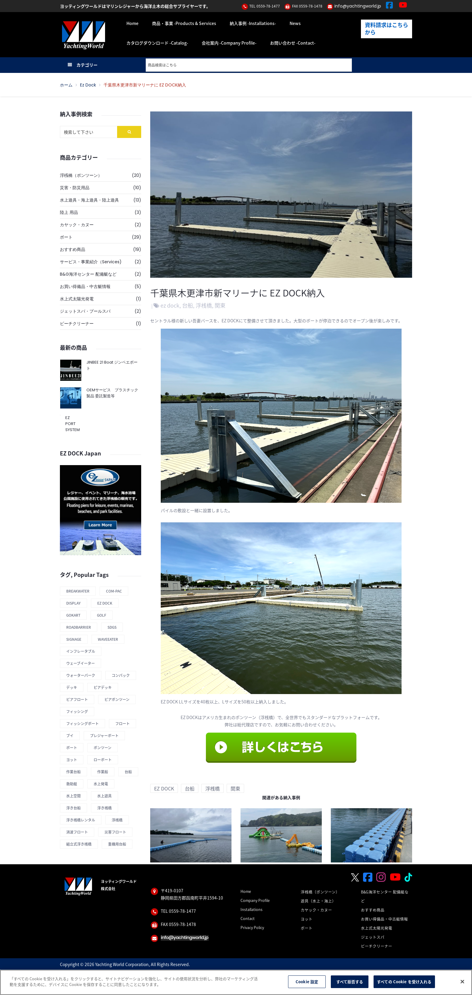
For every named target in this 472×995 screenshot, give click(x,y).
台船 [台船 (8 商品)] (128, 771)
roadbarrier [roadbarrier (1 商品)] (78, 627)
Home (246, 891)
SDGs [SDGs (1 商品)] (111, 627)
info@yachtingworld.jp (357, 6)
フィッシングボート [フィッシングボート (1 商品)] (82, 723)
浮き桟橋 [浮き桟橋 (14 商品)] (104, 808)
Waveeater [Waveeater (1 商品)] (108, 639)
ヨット (306, 919)
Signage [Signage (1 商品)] (73, 639)
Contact (248, 918)
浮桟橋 (204, 305)
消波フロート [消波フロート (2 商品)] (77, 832)
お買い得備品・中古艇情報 (85, 286)
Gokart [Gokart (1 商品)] (73, 615)
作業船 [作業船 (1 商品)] (102, 771)
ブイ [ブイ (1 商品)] (69, 735)
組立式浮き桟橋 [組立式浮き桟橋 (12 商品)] (79, 844)
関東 (220, 305)
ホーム (66, 85)
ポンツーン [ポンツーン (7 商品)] (102, 747)
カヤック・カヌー (77, 225)
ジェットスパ (372, 937)
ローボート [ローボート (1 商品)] (103, 759)
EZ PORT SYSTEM (70, 424)
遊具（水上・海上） (318, 901)
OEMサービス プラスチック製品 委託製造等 (112, 393)
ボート (66, 237)
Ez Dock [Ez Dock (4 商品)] (104, 603)
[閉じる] (462, 981)
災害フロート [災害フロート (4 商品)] (115, 832)
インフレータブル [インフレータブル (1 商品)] (80, 651)
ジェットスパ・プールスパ (85, 311)
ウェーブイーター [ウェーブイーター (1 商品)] (80, 663)
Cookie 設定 (307, 982)
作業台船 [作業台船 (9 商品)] (73, 771)
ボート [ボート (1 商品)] (71, 747)
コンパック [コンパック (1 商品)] (121, 675)
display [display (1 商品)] (73, 603)
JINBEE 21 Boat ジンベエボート (112, 365)
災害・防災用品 (74, 188)
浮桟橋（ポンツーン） (81, 175)
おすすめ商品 (72, 249)
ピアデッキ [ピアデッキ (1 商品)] (103, 687)
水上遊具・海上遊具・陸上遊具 (89, 200)
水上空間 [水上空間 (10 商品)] (73, 796)
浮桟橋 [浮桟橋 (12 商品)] (117, 820)
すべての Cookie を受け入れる (404, 982)
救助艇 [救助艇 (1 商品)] (71, 784)
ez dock (88, 85)
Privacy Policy (252, 927)
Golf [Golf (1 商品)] (101, 615)
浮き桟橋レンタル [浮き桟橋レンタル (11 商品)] (80, 820)
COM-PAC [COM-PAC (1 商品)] (114, 591)
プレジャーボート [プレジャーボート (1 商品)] (104, 735)
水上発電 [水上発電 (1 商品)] (101, 784)
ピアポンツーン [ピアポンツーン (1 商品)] (116, 699)
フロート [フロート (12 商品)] (122, 723)
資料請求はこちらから (386, 28)
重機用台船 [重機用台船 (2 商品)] (117, 844)
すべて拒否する (349, 982)
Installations (251, 909)
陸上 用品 (69, 212)
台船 (187, 305)
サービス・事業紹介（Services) (91, 262)
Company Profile (255, 900)
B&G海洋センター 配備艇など (88, 274)
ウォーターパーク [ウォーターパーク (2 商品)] (80, 675)
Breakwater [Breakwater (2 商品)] (77, 591)
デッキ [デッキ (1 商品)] (71, 687)
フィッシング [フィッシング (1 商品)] (77, 711)
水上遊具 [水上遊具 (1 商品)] (104, 796)
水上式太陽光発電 (77, 299)
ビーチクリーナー (77, 324)
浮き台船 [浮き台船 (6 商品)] (73, 808)
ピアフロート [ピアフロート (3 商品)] (77, 699)
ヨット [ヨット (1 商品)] (71, 759)
